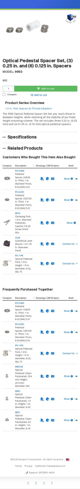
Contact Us (68, 243)
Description (20, 165)
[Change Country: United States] (67, 459)
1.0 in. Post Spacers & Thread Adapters (28, 108)
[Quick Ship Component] (76, 179)
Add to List (38, 95)
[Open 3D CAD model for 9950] (70, 19)
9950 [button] (19, 72)
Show (67, 178)
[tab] (40, 121)
